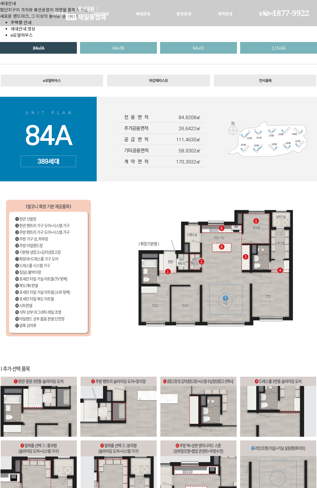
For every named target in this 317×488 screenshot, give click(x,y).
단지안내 (101, 13)
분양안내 (183, 13)
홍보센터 (266, 13)
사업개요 (60, 13)
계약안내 (225, 13)
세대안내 (142, 13)
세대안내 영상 (23, 28)
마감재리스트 (158, 80)
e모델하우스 (22, 35)
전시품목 (265, 80)
